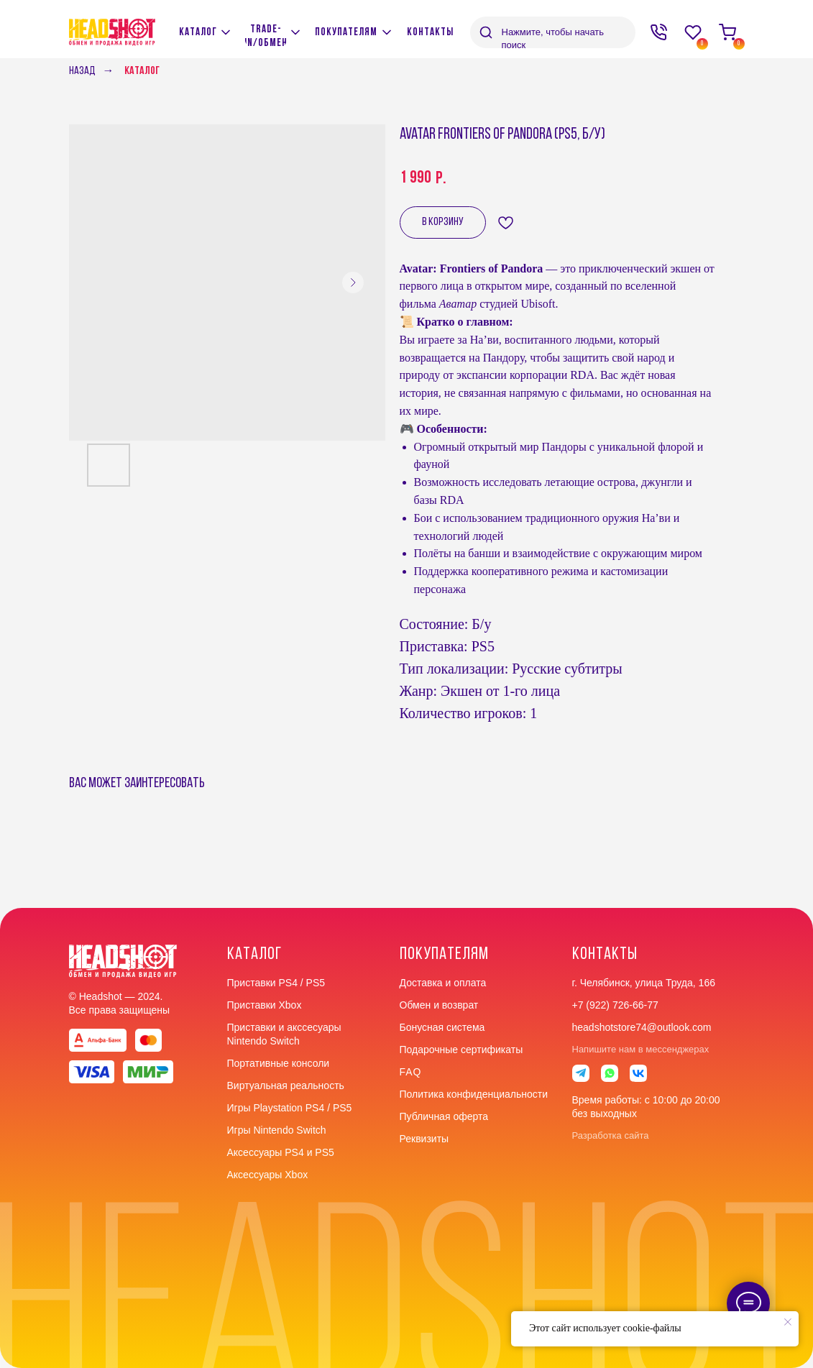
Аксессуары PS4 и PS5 (280, 1152)
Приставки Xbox (264, 1005)
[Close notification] (788, 1322)
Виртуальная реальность (285, 1085)
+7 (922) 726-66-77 (615, 1005)
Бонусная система (442, 1027)
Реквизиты (424, 1138)
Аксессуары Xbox (267, 1174)
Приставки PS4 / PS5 (276, 982)
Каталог (142, 71)
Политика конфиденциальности (474, 1094)
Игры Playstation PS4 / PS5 (289, 1108)
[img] (295, 32)
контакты (605, 954)
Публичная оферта (444, 1116)
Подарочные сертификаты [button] (461, 1049)
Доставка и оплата (443, 982)
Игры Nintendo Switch (276, 1130)
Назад (82, 71)
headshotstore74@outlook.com (642, 1027)
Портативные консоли (278, 1063)
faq (411, 1072)
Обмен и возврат (439, 1005)
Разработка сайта (610, 1135)
